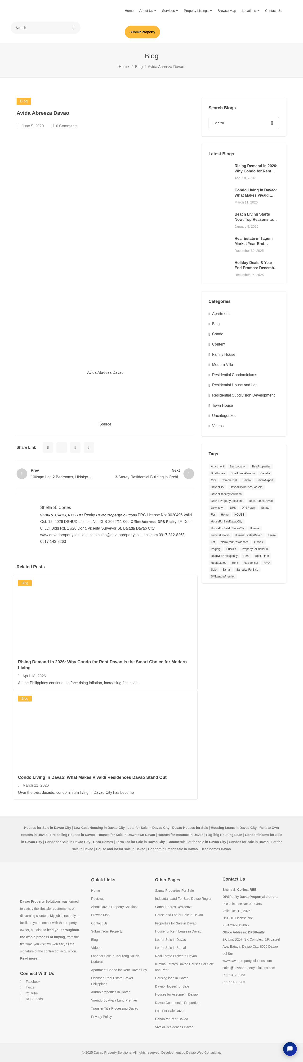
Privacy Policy (101, 1017)
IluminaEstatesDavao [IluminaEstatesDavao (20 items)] (248, 535)
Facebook (30, 982)
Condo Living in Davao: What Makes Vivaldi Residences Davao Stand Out (92, 777)
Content (218, 344)
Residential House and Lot (234, 385)
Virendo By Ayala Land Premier (114, 1000)
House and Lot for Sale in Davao (179, 915)
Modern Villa (222, 365)
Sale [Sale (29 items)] (214, 569)
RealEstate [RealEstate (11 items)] (262, 556)
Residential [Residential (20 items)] (251, 562)
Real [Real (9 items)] (246, 556)
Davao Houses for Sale (172, 986)
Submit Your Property (106, 931)
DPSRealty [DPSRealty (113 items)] (249, 507)
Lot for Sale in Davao (170, 940)
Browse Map (227, 11)
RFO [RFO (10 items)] (267, 562)
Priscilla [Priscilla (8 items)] (231, 549)
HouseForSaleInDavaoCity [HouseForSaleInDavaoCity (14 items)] (228, 528)
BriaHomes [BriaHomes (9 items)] (218, 473)
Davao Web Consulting (203, 1052)
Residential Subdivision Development (243, 395)
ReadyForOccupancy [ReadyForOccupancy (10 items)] (224, 556)
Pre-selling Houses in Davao (72, 835)
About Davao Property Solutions (114, 907)
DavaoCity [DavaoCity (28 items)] (217, 487)
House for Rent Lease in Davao (178, 931)
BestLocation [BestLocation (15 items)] (238, 466)
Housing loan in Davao (171, 978)
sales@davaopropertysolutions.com (249, 968)
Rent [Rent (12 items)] (235, 562)
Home (129, 11)
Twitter (28, 987)
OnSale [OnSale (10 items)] (259, 542)
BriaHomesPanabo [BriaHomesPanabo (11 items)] (243, 473)
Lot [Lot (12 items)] (213, 542)
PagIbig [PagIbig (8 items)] (216, 549)
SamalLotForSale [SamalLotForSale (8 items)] (247, 569)
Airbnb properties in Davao (110, 992)
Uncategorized (224, 416)
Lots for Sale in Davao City (148, 828)
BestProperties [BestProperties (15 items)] (261, 466)
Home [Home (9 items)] (224, 514)
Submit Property (142, 32)
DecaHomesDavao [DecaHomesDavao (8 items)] (261, 501)
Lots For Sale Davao (170, 1011)
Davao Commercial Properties (177, 1003)
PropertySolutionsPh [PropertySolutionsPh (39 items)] (255, 549)
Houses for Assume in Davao (176, 994)
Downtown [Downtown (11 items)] (217, 507)
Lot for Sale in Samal (170, 948)
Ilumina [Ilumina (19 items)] (255, 528)
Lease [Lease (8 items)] (272, 535)
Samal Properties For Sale (174, 890)
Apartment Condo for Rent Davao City (119, 970)
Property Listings (198, 11)
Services (170, 11)
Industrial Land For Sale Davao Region (183, 898)
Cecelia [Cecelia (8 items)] (265, 473)
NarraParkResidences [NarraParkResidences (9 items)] (234, 542)
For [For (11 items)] (213, 514)
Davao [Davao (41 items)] (247, 480)
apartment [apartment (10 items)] (217, 466)
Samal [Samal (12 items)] (227, 569)
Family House (223, 354)
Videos (218, 426)
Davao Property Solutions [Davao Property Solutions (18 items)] (227, 501)
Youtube (29, 993)
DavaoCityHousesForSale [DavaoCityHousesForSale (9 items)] (246, 487)
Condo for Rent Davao (171, 1019)
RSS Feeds (31, 999)
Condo (217, 334)
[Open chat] (290, 1049)
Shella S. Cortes (55, 507)
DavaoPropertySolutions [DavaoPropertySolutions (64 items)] (226, 494)
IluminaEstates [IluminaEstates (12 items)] (220, 535)
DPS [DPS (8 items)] (233, 507)
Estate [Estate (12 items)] (265, 507)
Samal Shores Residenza (173, 907)
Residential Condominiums (234, 375)
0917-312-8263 (234, 975)
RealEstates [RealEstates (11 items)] (218, 562)
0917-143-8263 (234, 982)
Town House (222, 405)
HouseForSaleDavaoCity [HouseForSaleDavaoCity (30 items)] (226, 521)
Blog (139, 67)
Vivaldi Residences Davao (174, 1027)
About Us (147, 11)
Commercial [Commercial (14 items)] (229, 480)
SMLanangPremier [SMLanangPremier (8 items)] (223, 576)
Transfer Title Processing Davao (114, 1008)
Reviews (97, 898)
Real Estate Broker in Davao (176, 956)
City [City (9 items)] (213, 480)
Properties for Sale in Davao (175, 923)
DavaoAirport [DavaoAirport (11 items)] (265, 480)
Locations (250, 11)
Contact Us (273, 11)
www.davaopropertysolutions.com (247, 961)
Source (105, 424)
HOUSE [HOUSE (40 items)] (239, 514)
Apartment (221, 314)
